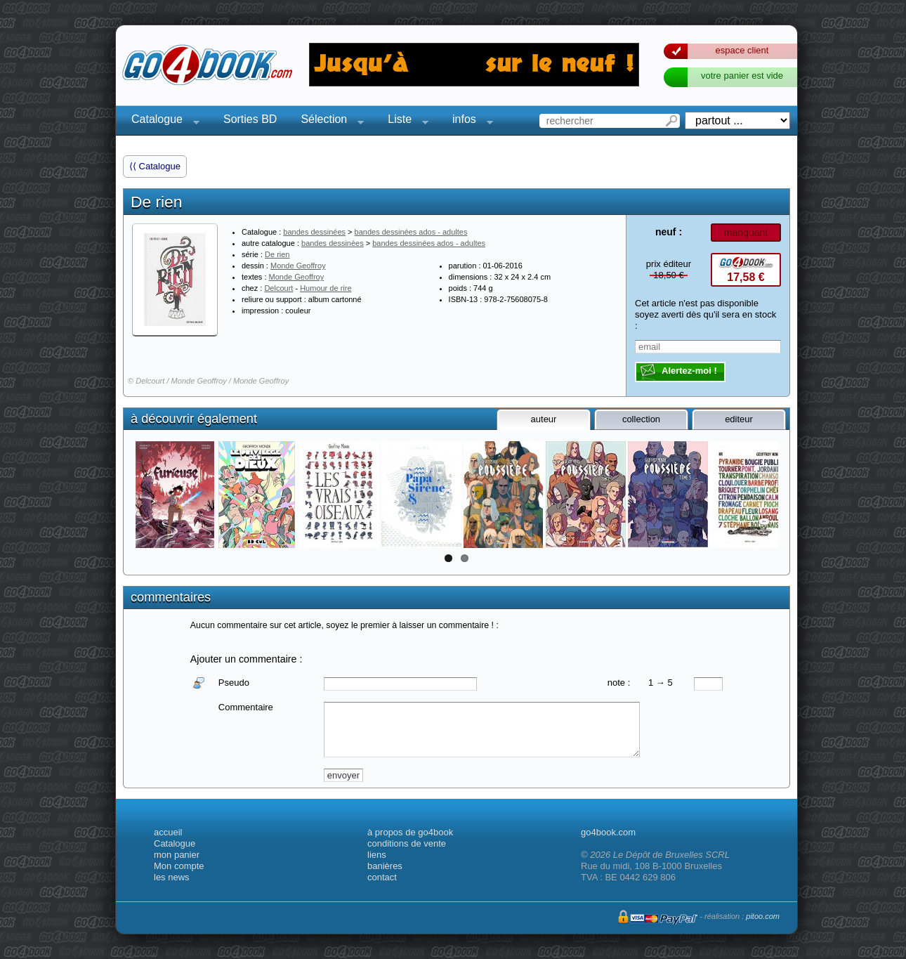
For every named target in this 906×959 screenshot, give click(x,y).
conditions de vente (406, 843)
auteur (544, 419)
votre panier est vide (742, 75)
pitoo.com (763, 916)
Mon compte (179, 866)
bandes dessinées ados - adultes (411, 232)
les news (172, 877)
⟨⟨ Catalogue (154, 166)
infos (468, 121)
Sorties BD (250, 119)
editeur (739, 419)
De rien (277, 254)
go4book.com (608, 832)
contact (382, 877)
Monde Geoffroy (298, 265)
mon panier (176, 854)
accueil (168, 832)
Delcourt (278, 288)
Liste (403, 121)
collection (641, 419)
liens (376, 854)
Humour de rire (325, 288)
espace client (742, 50)
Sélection (328, 121)
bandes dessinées (314, 232)
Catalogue (161, 121)
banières (384, 866)
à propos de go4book (410, 832)
